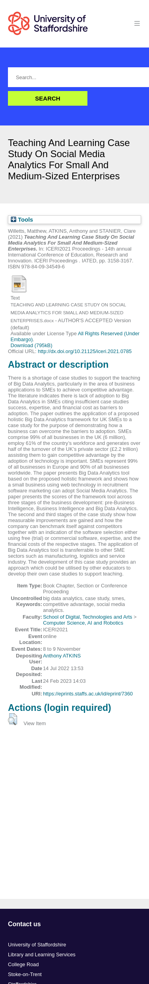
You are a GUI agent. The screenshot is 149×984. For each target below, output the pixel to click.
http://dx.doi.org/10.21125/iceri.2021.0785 (85, 351)
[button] (12, 719)
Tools (22, 220)
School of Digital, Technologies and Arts (87, 617)
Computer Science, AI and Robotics (83, 623)
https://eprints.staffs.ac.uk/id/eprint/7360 (88, 694)
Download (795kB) (31, 345)
